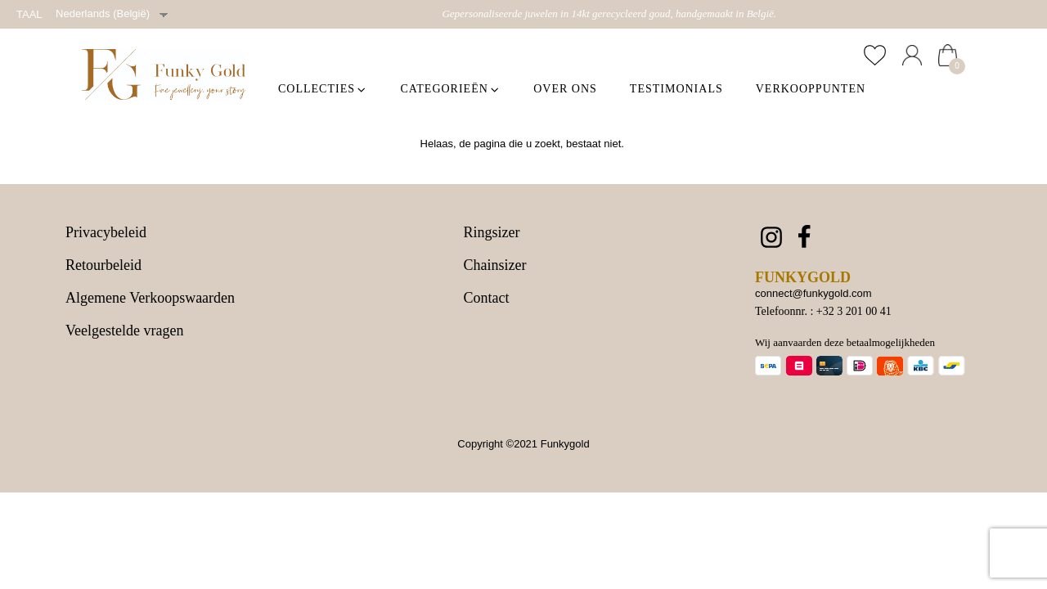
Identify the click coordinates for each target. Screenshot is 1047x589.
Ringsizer (492, 233)
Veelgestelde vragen (124, 331)
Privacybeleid (105, 233)
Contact (487, 297)
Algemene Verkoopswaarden (150, 298)
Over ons (565, 89)
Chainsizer (495, 265)
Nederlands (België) (103, 13)
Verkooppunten (810, 89)
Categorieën (450, 89)
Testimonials (676, 89)
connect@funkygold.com (813, 293)
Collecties (322, 89)
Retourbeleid (103, 265)
